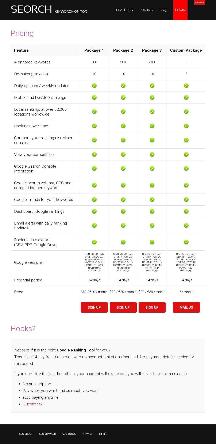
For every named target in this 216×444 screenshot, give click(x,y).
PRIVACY (87, 434)
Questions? (32, 404)
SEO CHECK (25, 434)
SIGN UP (94, 307)
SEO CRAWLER (47, 434)
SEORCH (49, 10)
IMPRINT (103, 434)
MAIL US (186, 307)
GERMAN (199, 3)
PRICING (146, 10)
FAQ (162, 10)
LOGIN (180, 10)
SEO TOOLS (69, 434)
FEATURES (124, 10)
